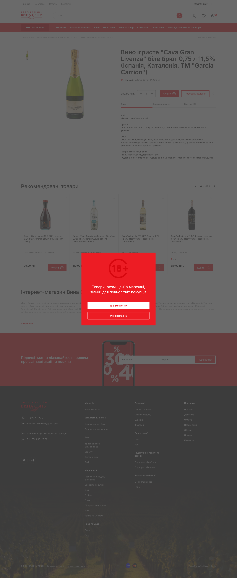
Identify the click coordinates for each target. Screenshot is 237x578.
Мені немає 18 (118, 315)
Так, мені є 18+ (118, 305)
